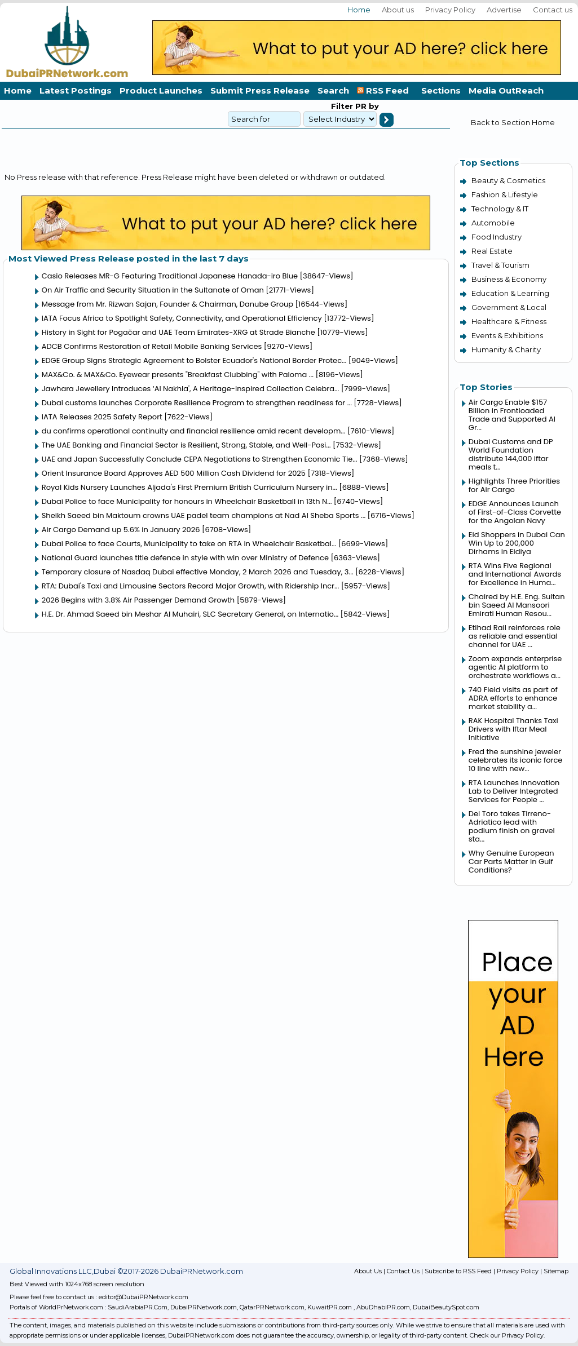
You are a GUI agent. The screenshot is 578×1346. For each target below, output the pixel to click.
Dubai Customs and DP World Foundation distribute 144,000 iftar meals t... (511, 454)
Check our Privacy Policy (507, 1335)
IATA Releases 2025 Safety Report (102, 416)
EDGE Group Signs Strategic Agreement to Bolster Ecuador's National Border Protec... (194, 360)
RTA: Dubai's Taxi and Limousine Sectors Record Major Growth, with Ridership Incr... (190, 586)
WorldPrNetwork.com (71, 1307)
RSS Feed (385, 90)
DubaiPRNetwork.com (203, 1307)
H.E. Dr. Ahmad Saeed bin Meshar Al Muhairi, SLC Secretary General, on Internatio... (190, 614)
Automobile (493, 222)
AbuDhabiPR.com (383, 1307)
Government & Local (508, 307)
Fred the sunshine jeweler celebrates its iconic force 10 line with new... (516, 760)
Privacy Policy (450, 9)
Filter (342, 105)
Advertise (504, 9)
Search (333, 90)
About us (398, 9)
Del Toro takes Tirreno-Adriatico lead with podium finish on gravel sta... (512, 826)
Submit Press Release (260, 90)
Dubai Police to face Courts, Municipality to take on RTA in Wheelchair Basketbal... (189, 543)
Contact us (552, 9)
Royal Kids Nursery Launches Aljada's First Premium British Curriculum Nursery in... (189, 487)
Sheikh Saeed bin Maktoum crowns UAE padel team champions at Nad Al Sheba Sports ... (203, 515)
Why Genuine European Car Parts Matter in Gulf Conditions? (511, 861)
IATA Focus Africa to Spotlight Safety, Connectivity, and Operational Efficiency (182, 318)
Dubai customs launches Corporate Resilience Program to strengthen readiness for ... (197, 402)
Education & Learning (510, 293)
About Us (368, 1271)
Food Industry (496, 236)
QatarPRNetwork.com (272, 1307)
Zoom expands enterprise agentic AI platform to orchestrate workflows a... (515, 667)
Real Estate (492, 250)
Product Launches (161, 90)
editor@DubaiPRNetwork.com (143, 1297)
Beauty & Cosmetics (508, 180)
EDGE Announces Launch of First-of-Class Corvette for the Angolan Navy (515, 512)
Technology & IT (499, 208)
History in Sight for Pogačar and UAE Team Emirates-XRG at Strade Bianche (178, 332)
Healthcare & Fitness (508, 321)
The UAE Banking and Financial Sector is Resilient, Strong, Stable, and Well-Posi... (186, 445)
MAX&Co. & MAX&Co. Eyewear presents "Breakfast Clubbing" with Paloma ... (178, 374)
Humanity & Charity (506, 349)
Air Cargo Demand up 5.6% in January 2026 (121, 529)
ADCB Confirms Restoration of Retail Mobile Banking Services (152, 346)
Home (358, 9)
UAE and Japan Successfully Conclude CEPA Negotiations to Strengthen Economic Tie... (200, 459)
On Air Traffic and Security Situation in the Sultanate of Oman (153, 290)
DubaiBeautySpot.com (446, 1307)
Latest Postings (75, 90)
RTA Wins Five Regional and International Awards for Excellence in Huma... (515, 574)
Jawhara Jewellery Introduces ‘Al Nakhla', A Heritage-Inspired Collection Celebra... (190, 388)
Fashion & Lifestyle (504, 194)
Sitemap (556, 1271)
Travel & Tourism (500, 264)
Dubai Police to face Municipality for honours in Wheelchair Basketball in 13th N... (187, 501)
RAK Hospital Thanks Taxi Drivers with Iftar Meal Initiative (513, 729)
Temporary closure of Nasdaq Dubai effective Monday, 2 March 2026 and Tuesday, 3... (198, 571)
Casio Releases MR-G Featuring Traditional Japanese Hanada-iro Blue (170, 276)
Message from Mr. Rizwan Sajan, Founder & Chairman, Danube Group (167, 304)
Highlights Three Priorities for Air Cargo (514, 485)
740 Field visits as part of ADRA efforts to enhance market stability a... (513, 698)
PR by (366, 105)
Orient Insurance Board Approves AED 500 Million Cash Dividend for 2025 (174, 473)
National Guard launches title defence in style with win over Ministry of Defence (185, 557)
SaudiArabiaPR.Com (137, 1307)
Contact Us (403, 1271)
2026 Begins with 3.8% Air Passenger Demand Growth (138, 600)
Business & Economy (508, 279)
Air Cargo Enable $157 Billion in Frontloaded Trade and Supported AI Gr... (512, 415)
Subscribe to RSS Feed (458, 1271)
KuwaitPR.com (329, 1307)
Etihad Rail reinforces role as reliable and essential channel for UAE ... (515, 636)
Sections (441, 90)
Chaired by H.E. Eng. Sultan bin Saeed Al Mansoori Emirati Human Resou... (517, 605)
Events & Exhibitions (507, 335)
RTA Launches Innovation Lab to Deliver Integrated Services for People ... (514, 791)
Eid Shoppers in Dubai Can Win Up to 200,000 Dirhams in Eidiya (517, 543)
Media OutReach (506, 90)
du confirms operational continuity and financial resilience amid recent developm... (194, 431)
